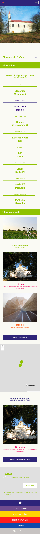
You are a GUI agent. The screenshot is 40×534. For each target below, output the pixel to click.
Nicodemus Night (20, 514)
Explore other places (20, 337)
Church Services (20, 531)
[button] (20, 366)
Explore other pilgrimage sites (20, 459)
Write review (30, 485)
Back (34, 57)
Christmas (20, 525)
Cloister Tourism (20, 509)
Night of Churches (20, 520)
